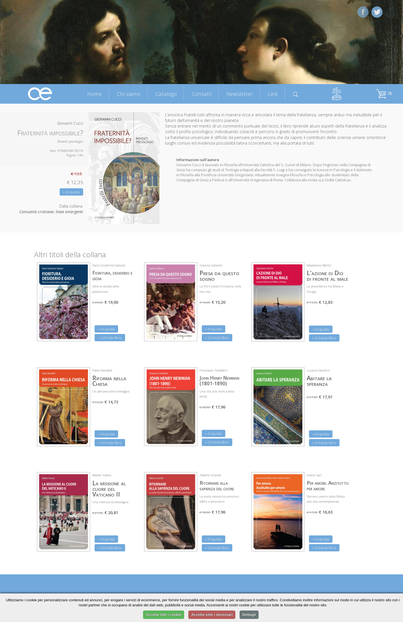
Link (273, 93)
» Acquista (71, 191)
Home (94, 93)
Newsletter (239, 93)
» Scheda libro (110, 337)
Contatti (202, 93)
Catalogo (166, 93)
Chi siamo (128, 93)
